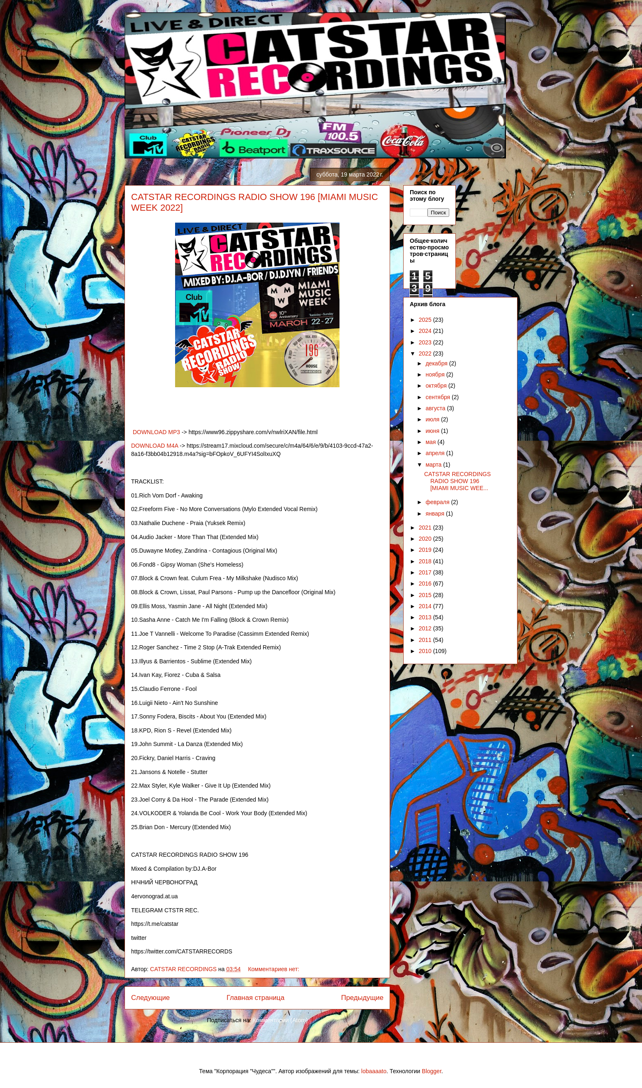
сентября (438, 397)
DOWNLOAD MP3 (155, 432)
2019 (426, 549)
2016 (426, 583)
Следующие (150, 998)
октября (436, 385)
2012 (426, 628)
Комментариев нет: (274, 969)
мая (431, 442)
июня (433, 431)
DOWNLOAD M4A (155, 445)
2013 (426, 617)
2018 (426, 561)
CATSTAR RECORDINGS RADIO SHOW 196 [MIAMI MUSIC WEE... (457, 481)
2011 (426, 640)
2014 (426, 606)
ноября (435, 374)
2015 (426, 595)
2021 (426, 527)
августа (436, 408)
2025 (426, 319)
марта (434, 464)
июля (433, 419)
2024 (426, 331)
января (435, 513)
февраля (438, 502)
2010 (426, 651)
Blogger (431, 1071)
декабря (437, 363)
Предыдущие (362, 998)
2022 (426, 353)
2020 (426, 538)
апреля (435, 453)
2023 (426, 342)
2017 (426, 572)
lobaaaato (374, 1071)
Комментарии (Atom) (280, 1020)
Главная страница (255, 998)
